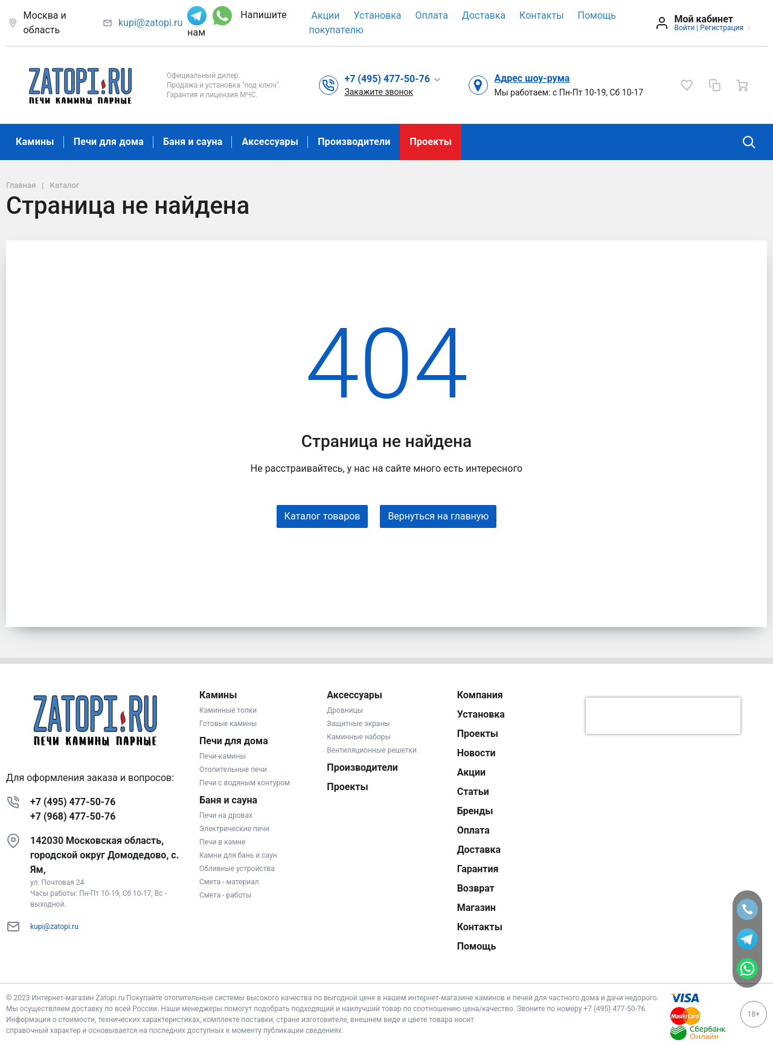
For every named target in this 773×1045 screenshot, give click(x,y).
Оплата (431, 15)
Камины (35, 141)
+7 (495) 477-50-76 (72, 802)
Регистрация (721, 28)
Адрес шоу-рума (531, 78)
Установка (377, 15)
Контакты (541, 15)
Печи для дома (109, 141)
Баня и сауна (192, 141)
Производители (354, 141)
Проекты (430, 141)
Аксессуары (270, 141)
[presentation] (663, 716)
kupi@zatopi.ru (150, 22)
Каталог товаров (322, 516)
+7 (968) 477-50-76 (72, 816)
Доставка (483, 15)
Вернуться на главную (438, 516)
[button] (392, 78)
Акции (325, 15)
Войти (684, 28)
